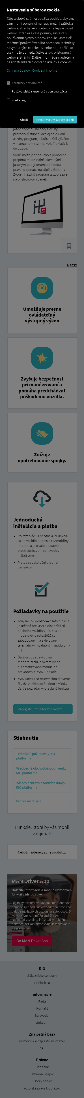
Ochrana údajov (18, 70)
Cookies (38, 70)
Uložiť (24, 120)
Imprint (51, 70)
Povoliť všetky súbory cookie (55, 120)
